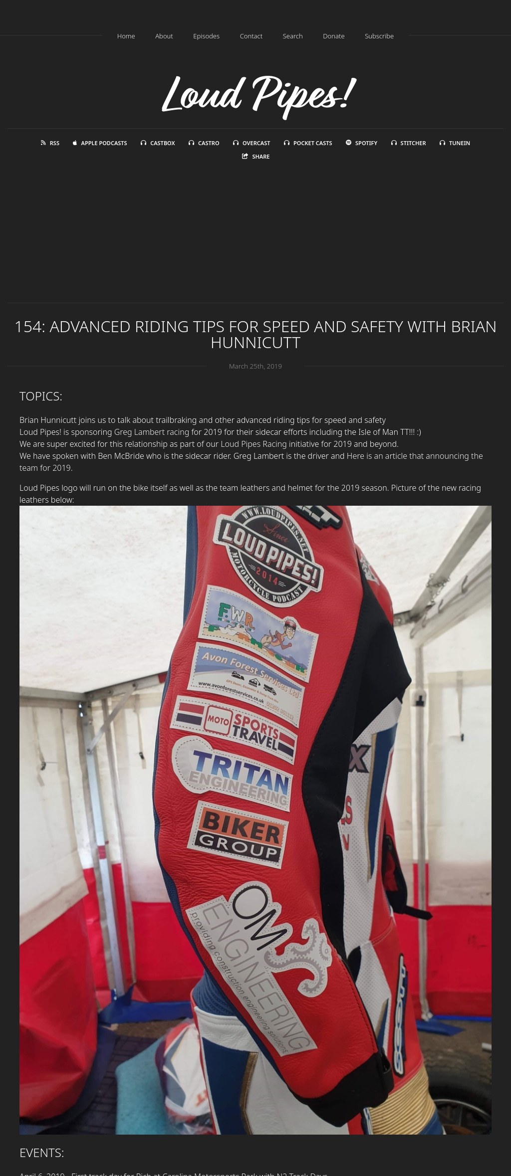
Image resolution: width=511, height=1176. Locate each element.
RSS (50, 143)
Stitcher (408, 143)
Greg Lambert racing (153, 431)
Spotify (361, 143)
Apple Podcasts (100, 143)
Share (256, 156)
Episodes (206, 35)
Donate (333, 35)
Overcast (251, 143)
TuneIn (455, 143)
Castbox (158, 143)
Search (293, 35)
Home (126, 35)
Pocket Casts (308, 143)
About (164, 35)
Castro (204, 143)
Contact (251, 35)
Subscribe (379, 35)
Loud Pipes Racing (254, 443)
